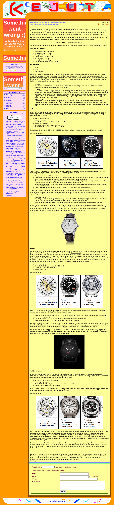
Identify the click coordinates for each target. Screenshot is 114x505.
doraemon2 (9, 95)
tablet (7, 108)
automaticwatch (10, 102)
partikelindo (9, 103)
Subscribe (93, 476)
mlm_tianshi (9, 94)
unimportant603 (10, 106)
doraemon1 (9, 100)
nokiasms (8, 105)
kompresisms (9, 99)
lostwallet (8, 97)
